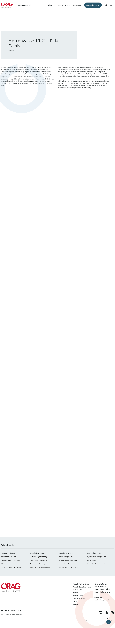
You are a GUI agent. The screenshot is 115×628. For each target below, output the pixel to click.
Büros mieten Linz (93, 560)
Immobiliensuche (93, 5)
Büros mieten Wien (7, 564)
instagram (112, 613)
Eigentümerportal (24, 5)
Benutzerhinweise (92, 620)
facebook (106, 613)
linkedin (100, 613)
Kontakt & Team (64, 5)
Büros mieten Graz (65, 564)
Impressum (71, 620)
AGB (100, 620)
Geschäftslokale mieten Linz (96, 564)
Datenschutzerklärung (81, 620)
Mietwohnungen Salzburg (38, 557)
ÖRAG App (77, 5)
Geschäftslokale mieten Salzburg (41, 568)
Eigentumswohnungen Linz (96, 557)
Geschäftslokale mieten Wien (11, 568)
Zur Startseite (7, 5)
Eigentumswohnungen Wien (10, 560)
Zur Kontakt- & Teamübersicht (11, 615)
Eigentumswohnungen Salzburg (40, 560)
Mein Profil (106, 6)
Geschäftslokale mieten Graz (68, 568)
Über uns (51, 5)
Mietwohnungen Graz (66, 557)
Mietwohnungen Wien (8, 557)
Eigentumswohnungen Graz (68, 560)
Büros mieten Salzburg (37, 564)
